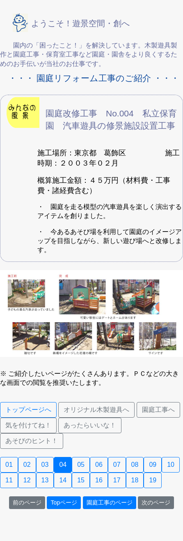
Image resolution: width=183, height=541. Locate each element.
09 (152, 464)
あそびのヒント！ (31, 440)
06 (99, 464)
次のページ (156, 502)
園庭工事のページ (110, 502)
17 (117, 480)
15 (81, 480)
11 (9, 480)
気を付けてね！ (28, 425)
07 (117, 464)
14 (62, 480)
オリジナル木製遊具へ (96, 409)
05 (81, 464)
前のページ (27, 502)
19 (152, 480)
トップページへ (28, 409)
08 (135, 464)
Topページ (63, 502)
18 (135, 480)
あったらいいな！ (90, 425)
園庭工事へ (158, 409)
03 (45, 464)
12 (27, 480)
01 (9, 464)
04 (62, 464)
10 (170, 464)
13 (45, 480)
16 (99, 480)
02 (27, 464)
